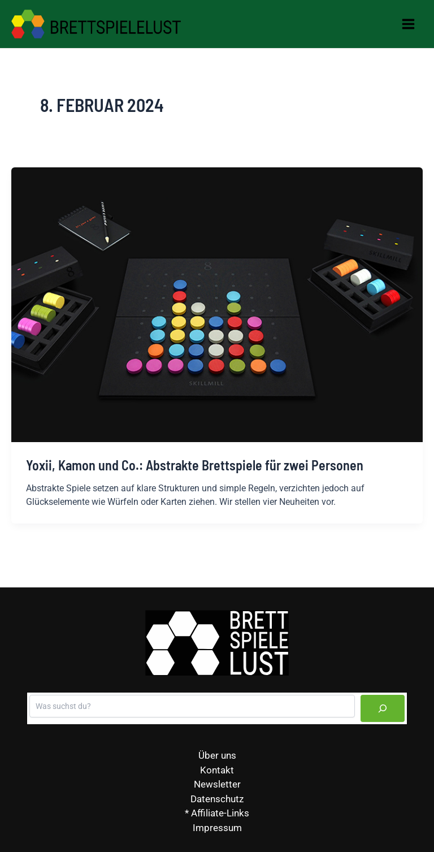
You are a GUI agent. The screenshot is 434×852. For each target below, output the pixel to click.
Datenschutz (217, 799)
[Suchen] (383, 708)
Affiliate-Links (220, 813)
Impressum (217, 827)
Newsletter (217, 784)
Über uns (217, 755)
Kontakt (217, 770)
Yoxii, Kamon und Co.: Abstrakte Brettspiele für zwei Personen (194, 465)
